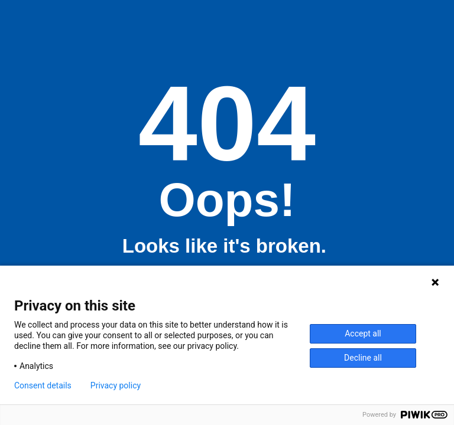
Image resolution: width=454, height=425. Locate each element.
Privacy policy (115, 385)
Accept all (363, 333)
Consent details (43, 385)
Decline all (363, 357)
